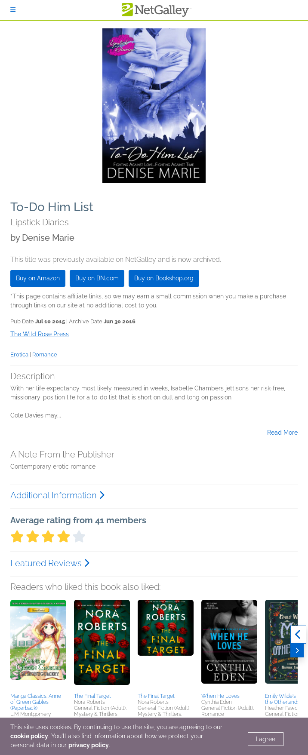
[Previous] (298, 635)
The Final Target (92, 696)
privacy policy (88, 745)
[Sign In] (13, 10)
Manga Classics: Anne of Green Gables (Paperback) (35, 702)
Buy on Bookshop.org (164, 278)
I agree (265, 739)
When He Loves (220, 696)
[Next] (297, 650)
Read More (282, 432)
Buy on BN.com (97, 278)
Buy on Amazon (38, 278)
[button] (38, 645)
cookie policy (29, 736)
